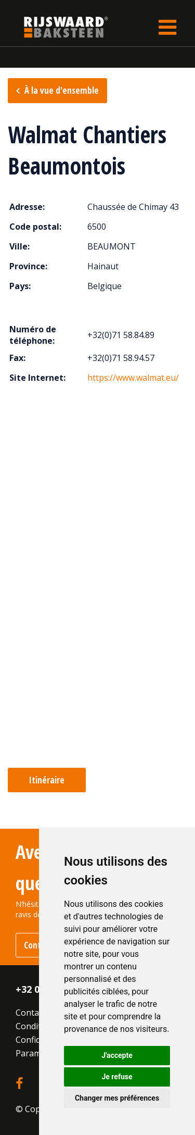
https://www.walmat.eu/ (133, 377)
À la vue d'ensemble (61, 90)
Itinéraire (46, 780)
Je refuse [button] (116, 1076)
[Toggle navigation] (167, 27)
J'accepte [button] (117, 1055)
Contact (31, 1012)
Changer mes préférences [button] (117, 1098)
